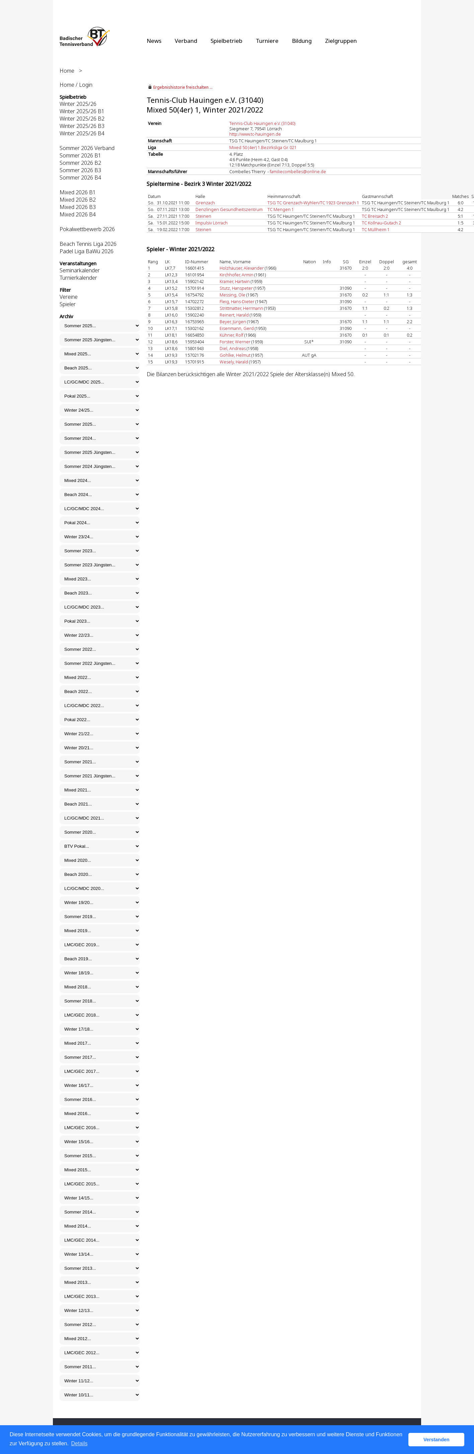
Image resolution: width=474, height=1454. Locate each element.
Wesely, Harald (234, 362)
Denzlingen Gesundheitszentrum (229, 209)
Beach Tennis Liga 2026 (88, 244)
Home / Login (76, 84)
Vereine (69, 296)
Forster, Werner (235, 342)
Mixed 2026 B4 (78, 214)
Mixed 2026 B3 (78, 207)
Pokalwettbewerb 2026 (87, 229)
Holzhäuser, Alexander (242, 268)
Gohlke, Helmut (235, 355)
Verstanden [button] (436, 1439)
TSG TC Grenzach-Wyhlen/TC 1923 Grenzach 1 (313, 203)
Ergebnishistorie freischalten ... (183, 87)
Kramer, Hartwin (235, 281)
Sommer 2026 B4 (80, 177)
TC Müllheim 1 (376, 229)
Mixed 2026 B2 (78, 199)
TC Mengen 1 (280, 209)
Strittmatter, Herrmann (241, 308)
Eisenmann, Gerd (237, 328)
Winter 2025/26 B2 (82, 118)
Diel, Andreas (233, 348)
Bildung (302, 41)
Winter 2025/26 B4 (82, 133)
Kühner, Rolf (231, 335)
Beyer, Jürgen (233, 322)
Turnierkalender (78, 277)
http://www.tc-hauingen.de (255, 134)
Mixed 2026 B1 (78, 192)
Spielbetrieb (226, 41)
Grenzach (205, 203)
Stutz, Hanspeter (236, 288)
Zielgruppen (341, 41)
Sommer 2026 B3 (80, 170)
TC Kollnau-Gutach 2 (381, 223)
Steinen (203, 216)
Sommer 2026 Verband (87, 148)
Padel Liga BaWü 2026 (86, 251)
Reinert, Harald (234, 315)
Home (67, 70)
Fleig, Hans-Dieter (237, 301)
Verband (186, 41)
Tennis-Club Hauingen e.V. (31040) (262, 123)
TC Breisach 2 (375, 216)
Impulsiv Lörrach (211, 223)
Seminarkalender (80, 270)
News (154, 41)
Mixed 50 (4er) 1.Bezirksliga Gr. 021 (263, 147)
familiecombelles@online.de (298, 171)
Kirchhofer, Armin (236, 275)
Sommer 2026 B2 (80, 162)
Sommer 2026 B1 (80, 155)
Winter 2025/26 (78, 104)
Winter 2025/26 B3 (82, 126)
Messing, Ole (232, 295)
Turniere (267, 41)
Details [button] (79, 1443)
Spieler (68, 304)
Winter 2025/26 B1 (82, 111)
